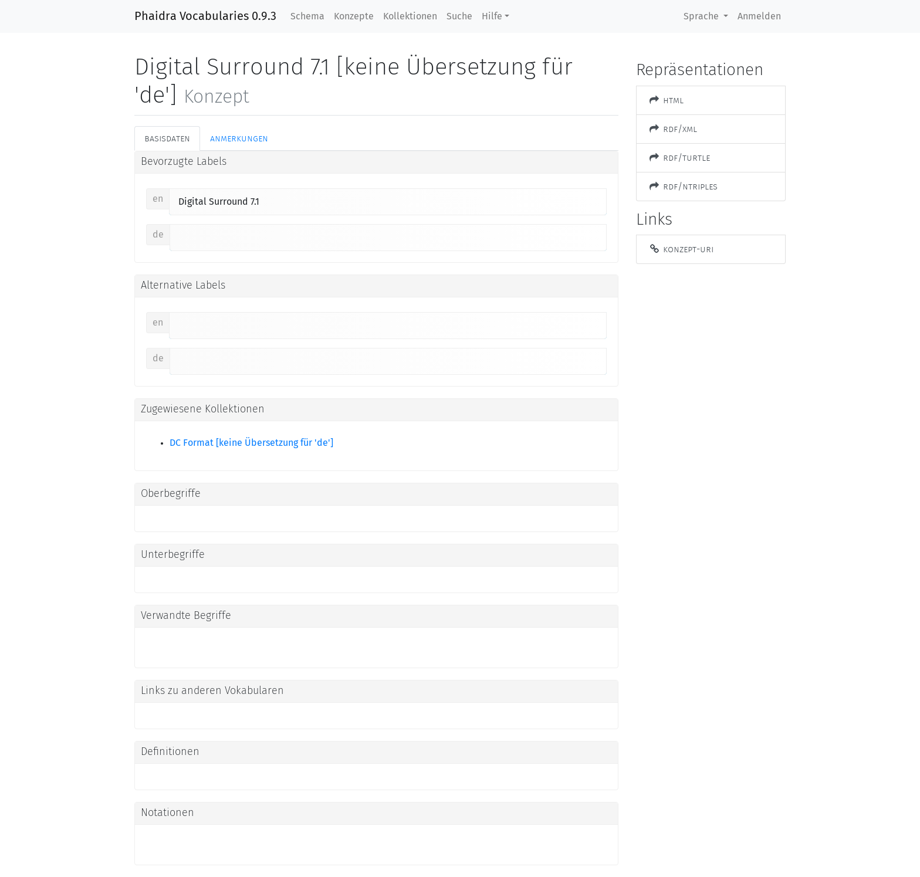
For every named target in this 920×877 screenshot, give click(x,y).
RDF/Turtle (679, 157)
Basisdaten (167, 138)
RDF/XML (672, 129)
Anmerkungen (239, 138)
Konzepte (354, 16)
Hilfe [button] (492, 16)
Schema (307, 16)
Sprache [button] (702, 16)
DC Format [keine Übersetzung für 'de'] (251, 443)
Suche (459, 16)
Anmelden (759, 16)
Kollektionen (410, 16)
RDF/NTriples (683, 186)
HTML (666, 100)
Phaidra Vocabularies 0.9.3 (205, 16)
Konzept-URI (680, 249)
